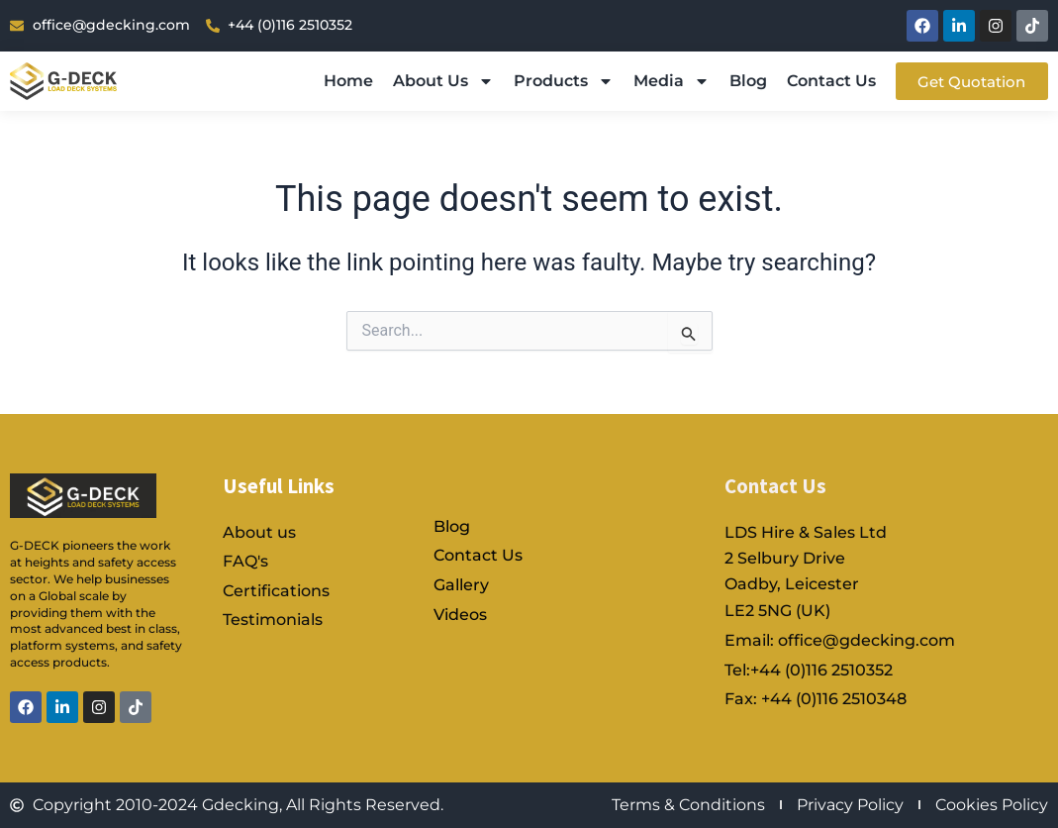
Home (345, 80)
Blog (745, 80)
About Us (440, 81)
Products (561, 81)
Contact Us (828, 80)
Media (668, 81)
